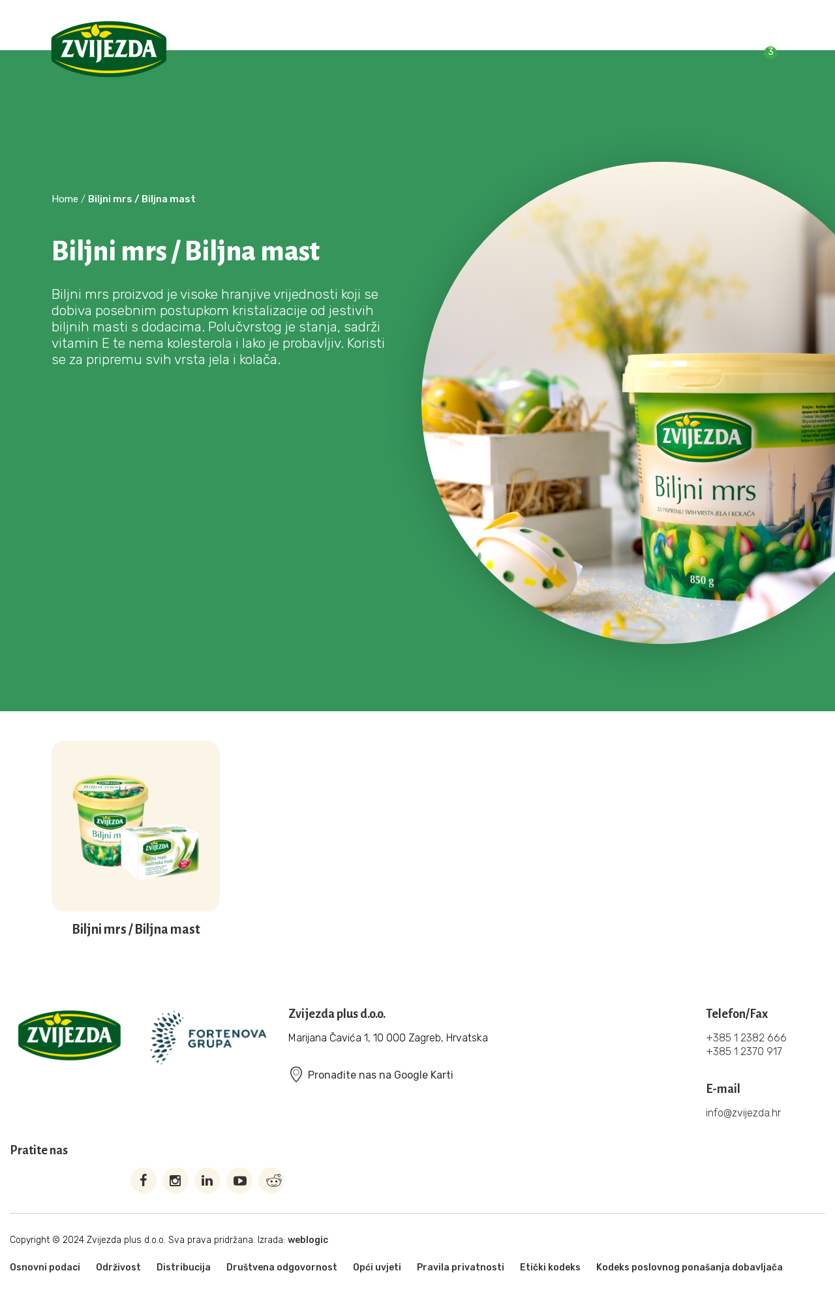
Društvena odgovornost (281, 1267)
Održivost (118, 1267)
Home (65, 199)
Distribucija (184, 1267)
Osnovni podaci (45, 1267)
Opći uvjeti (377, 1267)
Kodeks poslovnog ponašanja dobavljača (689, 1267)
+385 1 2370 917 (744, 1051)
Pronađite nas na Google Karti (370, 1075)
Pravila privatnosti (460, 1267)
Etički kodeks (550, 1267)
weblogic (308, 1240)
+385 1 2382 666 (746, 1038)
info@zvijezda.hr (743, 1113)
